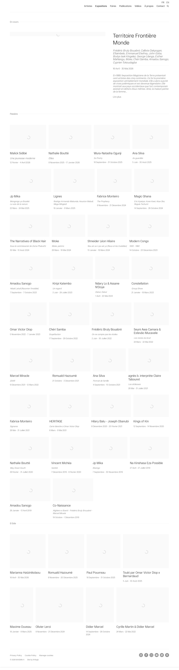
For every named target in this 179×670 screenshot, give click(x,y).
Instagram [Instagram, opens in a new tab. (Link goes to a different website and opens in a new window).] (141, 655)
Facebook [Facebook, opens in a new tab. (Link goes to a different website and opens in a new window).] (146, 655)
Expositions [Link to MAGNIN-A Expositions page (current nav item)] (101, 6)
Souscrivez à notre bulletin (157, 655)
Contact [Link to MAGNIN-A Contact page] (161, 6)
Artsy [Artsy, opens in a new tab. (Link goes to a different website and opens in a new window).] (151, 655)
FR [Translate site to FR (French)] (163, 2)
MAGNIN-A (18, 6)
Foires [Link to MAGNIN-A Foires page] (113, 6)
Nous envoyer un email (162, 655)
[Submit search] (168, 5)
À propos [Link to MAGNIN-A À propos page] (148, 6)
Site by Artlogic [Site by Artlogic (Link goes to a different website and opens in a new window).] (33, 660)
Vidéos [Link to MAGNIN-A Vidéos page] (138, 6)
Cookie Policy (30, 655)
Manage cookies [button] (46, 655)
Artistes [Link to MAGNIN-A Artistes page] (88, 6)
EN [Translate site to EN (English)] (167, 2)
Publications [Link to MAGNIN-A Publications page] (125, 6)
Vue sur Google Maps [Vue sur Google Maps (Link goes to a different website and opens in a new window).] (167, 655)
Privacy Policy (16, 655)
